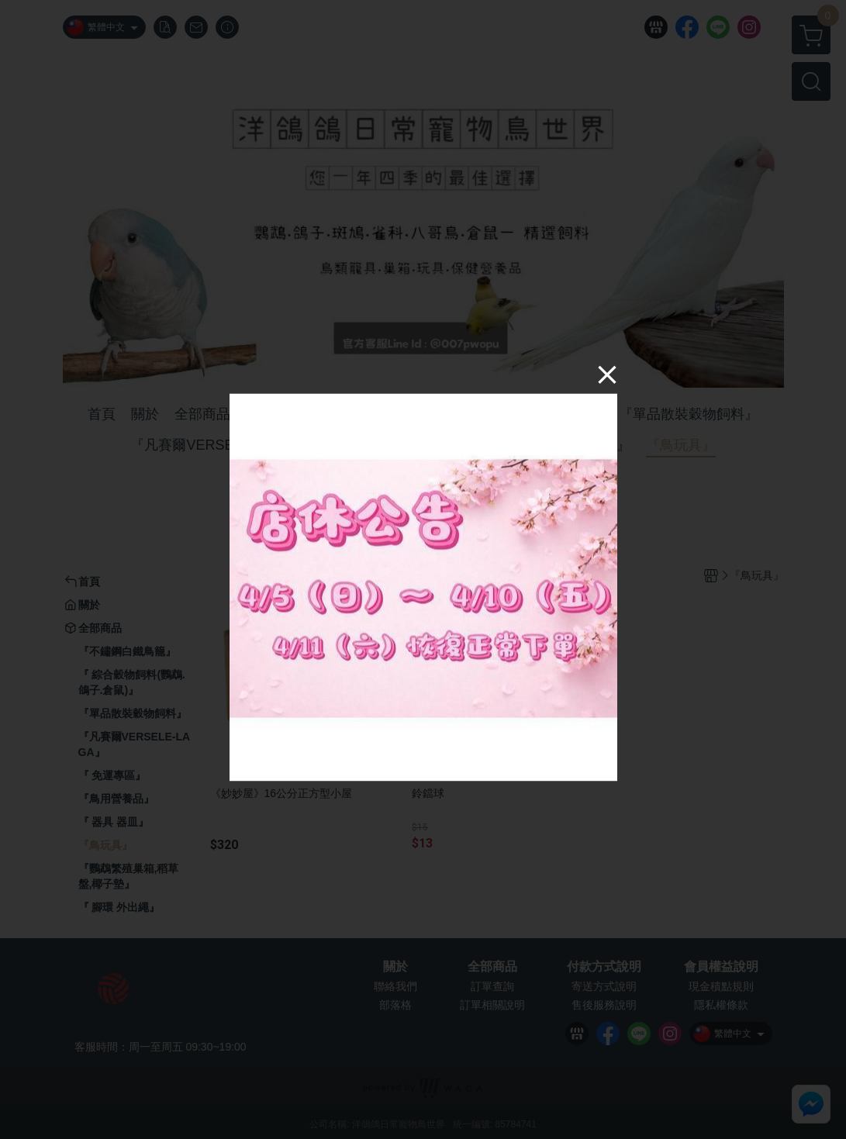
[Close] (607, 373)
